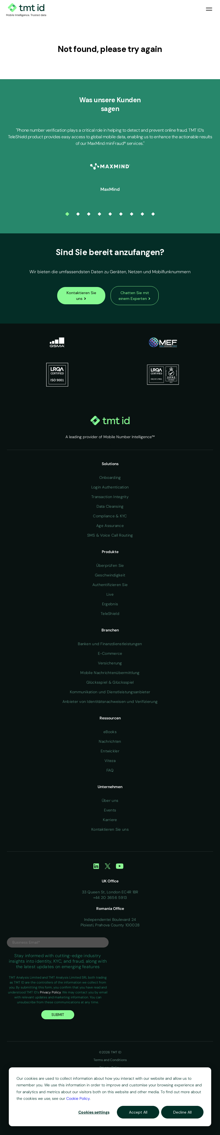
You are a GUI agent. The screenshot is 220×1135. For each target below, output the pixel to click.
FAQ (110, 770)
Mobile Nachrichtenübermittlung (109, 672)
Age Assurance (110, 525)
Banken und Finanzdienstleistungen (110, 643)
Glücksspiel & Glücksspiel (110, 682)
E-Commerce (110, 653)
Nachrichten (110, 741)
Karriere (110, 819)
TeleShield (110, 613)
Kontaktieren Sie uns (81, 295)
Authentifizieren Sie (110, 584)
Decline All (182, 1112)
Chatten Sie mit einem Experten (135, 295)
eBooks (110, 731)
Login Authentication (110, 487)
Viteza (110, 760)
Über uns (110, 800)
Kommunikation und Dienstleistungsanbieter (110, 691)
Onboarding (110, 477)
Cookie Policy (78, 1098)
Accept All (138, 1112)
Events (110, 810)
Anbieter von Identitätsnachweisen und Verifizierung (110, 701)
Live (110, 594)
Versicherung (110, 663)
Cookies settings (93, 1112)
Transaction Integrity (110, 496)
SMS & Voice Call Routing (110, 535)
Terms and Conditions (110, 1060)
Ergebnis (110, 603)
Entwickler (110, 751)
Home (110, 445)
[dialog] (110, 1096)
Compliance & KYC (110, 515)
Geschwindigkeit (110, 575)
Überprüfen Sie (110, 565)
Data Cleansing (110, 506)
